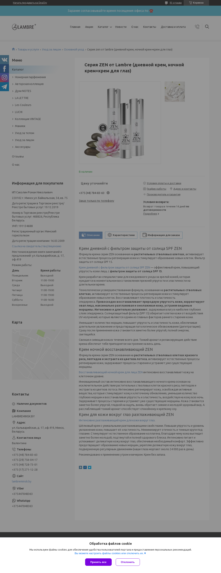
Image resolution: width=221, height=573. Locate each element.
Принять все (98, 562)
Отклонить (128, 562)
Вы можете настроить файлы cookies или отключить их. (109, 553)
